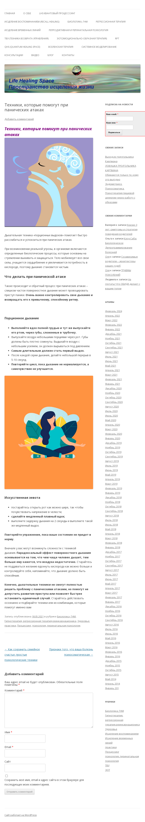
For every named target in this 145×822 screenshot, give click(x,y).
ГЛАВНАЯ (10, 13)
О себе (27, 13)
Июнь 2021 (111, 361)
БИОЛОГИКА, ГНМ (78, 21)
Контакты (68, 55)
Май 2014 (110, 679)
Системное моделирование (99, 46)
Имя (8, 732)
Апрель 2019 (112, 479)
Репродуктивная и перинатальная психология (78, 30)
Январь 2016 (112, 656)
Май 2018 (110, 529)
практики (10, 625)
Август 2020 (112, 406)
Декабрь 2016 (113, 606)
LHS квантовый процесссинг (57, 13)
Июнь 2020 (111, 415)
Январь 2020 (112, 438)
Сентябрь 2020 (114, 402)
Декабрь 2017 (113, 552)
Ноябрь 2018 (112, 502)
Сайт (8, 761)
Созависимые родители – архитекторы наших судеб (121, 261)
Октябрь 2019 (113, 452)
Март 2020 (111, 429)
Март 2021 (111, 374)
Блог (51, 55)
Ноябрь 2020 (112, 393)
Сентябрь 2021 (114, 347)
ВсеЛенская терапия (60, 46)
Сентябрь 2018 (114, 511)
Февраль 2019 (113, 488)
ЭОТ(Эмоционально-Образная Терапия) (82, 38)
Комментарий (15, 690)
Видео (35, 55)
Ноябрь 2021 (112, 338)
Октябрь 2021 (113, 343)
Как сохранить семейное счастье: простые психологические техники (22, 654)
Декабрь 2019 (113, 443)
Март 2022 (111, 320)
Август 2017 (112, 570)
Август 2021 (112, 352)
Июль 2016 (111, 629)
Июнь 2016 (111, 633)
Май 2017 (110, 583)
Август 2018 (112, 515)
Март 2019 (111, 483)
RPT (117, 38)
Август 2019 (112, 461)
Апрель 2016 (112, 642)
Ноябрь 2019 (112, 447)
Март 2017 (111, 592)
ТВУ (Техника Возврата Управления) (27, 38)
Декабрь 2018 (113, 497)
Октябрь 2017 (113, 561)
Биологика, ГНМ (66, 616)
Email (9, 747)
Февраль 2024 (113, 311)
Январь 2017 (112, 602)
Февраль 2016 (113, 652)
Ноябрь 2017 (112, 556)
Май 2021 (110, 365)
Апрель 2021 (112, 370)
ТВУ (107, 765)
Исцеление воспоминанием (122, 733)
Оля (107, 256)
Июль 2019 (111, 465)
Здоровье (83, 621)
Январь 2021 (112, 384)
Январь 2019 (112, 493)
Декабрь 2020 (113, 388)
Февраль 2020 (113, 434)
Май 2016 (110, 638)
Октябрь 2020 (113, 397)
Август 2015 (112, 674)
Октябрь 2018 (113, 506)
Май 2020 (110, 420)
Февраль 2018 (113, 543)
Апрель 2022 (112, 315)
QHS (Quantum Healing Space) (22, 46)
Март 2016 (111, 647)
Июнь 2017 (111, 579)
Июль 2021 (111, 356)
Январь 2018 (112, 547)
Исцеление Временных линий (23, 30)
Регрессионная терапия (111, 21)
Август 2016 (112, 624)
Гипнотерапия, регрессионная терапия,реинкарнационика (40, 621)
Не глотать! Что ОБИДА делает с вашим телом (122, 284)
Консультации (14, 55)
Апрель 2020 (112, 424)
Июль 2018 (111, 520)
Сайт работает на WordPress (21, 815)
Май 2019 (110, 474)
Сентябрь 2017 (114, 565)
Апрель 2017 (112, 588)
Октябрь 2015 (113, 670)
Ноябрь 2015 (112, 665)
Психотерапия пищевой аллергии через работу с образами (120, 197)
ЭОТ (107, 770)
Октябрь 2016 (113, 615)
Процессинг (24, 625)
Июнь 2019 (111, 470)
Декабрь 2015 (113, 661)
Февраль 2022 (113, 324)
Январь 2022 (112, 329)
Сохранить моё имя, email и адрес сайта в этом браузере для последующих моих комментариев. (44, 782)
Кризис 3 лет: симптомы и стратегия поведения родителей (121, 229)
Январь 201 (112, 688)
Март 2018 (111, 538)
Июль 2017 (111, 574)
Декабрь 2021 (113, 334)
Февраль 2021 (113, 379)
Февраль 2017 (113, 597)
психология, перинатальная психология (56, 625)
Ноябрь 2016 (112, 611)
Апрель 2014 (112, 683)
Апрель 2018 (112, 533)
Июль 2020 (111, 411)
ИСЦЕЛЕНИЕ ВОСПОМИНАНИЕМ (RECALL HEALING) (32, 21)
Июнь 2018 (111, 524)
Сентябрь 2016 (114, 620)
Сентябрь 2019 (114, 456)
